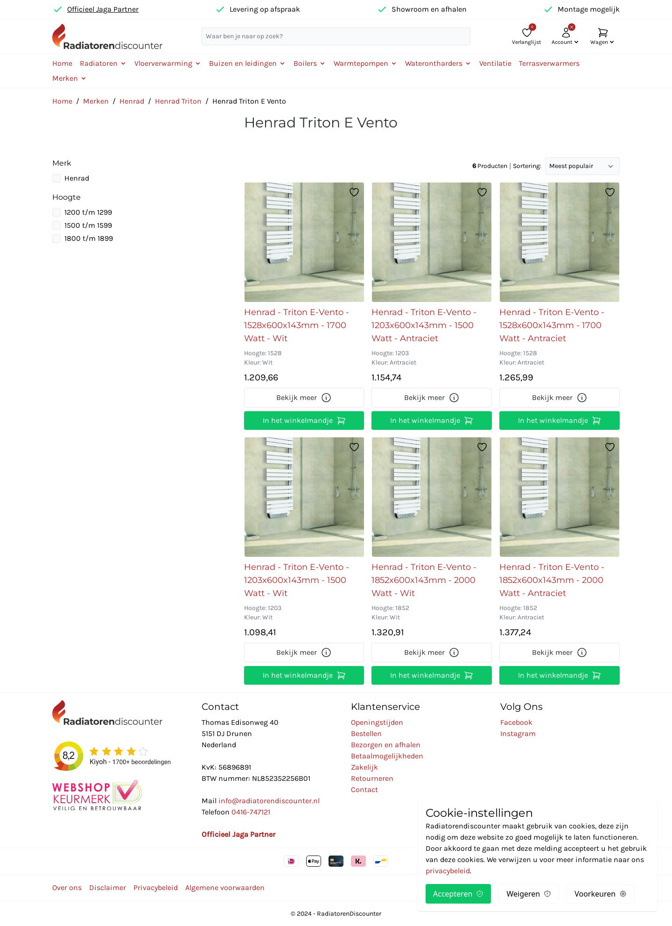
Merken (96, 101)
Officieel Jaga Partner (103, 9)
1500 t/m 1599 (88, 225)
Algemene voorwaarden (225, 887)
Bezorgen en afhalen (385, 744)
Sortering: (527, 166)
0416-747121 (250, 811)
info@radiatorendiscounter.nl (269, 800)
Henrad (131, 101)
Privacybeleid (155, 887)
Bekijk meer (304, 397)
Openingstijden (377, 722)
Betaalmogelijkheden (387, 755)
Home (62, 63)
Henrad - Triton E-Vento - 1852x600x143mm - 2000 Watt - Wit (423, 580)
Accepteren (458, 894)
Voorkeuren (600, 894)
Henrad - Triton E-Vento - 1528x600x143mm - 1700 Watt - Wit (296, 325)
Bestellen (366, 733)
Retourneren (372, 778)
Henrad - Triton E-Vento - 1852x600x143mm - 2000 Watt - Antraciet (551, 580)
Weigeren (528, 894)
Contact (364, 789)
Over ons (67, 887)
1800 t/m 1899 (88, 238)
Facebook (516, 722)
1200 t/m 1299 (88, 212)
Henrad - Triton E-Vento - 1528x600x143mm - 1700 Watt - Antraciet (551, 325)
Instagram (518, 733)
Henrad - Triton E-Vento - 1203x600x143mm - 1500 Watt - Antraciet (423, 325)
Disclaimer (107, 887)
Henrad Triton (178, 101)
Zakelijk (364, 767)
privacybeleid (448, 870)
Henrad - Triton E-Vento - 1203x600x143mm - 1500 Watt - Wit (296, 580)
